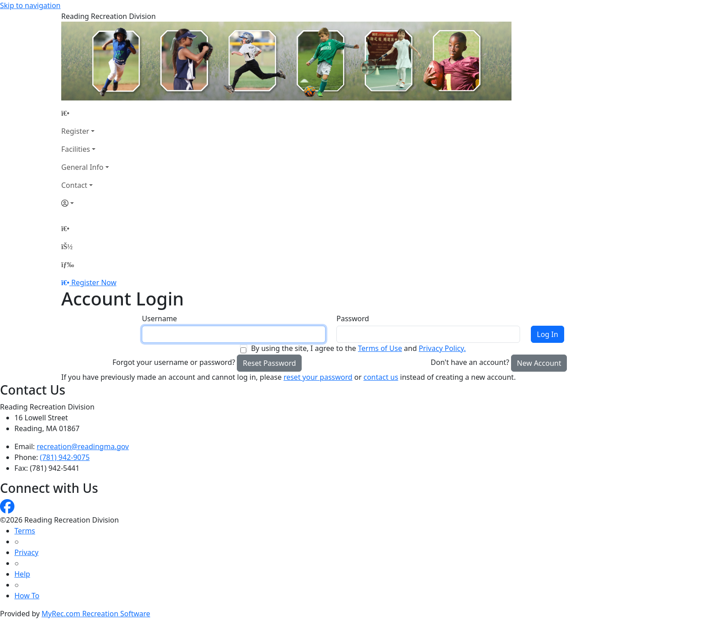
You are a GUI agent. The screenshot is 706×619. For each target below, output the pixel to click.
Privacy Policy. (442, 348)
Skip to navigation (30, 5)
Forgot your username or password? (174, 362)
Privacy (26, 552)
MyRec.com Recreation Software (95, 614)
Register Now (93, 282)
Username (159, 318)
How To (26, 596)
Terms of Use (380, 348)
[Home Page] (85, 113)
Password (352, 318)
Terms (24, 531)
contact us (380, 377)
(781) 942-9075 (65, 457)
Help (22, 574)
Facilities (75, 149)
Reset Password (269, 363)
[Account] (85, 203)
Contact (74, 185)
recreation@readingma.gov (83, 446)
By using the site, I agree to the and (358, 348)
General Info (82, 167)
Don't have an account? (470, 362)
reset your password (318, 377)
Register (75, 131)
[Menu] (67, 264)
